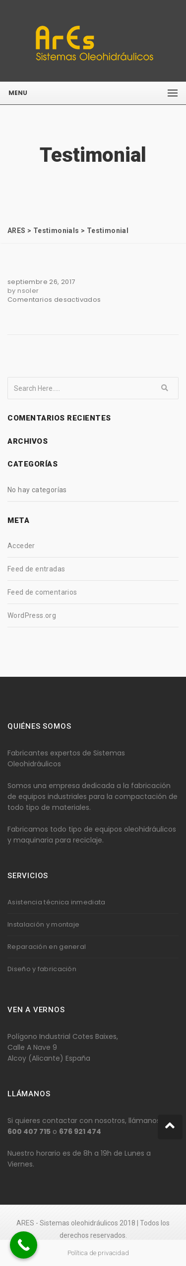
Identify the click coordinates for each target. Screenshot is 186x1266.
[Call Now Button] (23, 1245)
